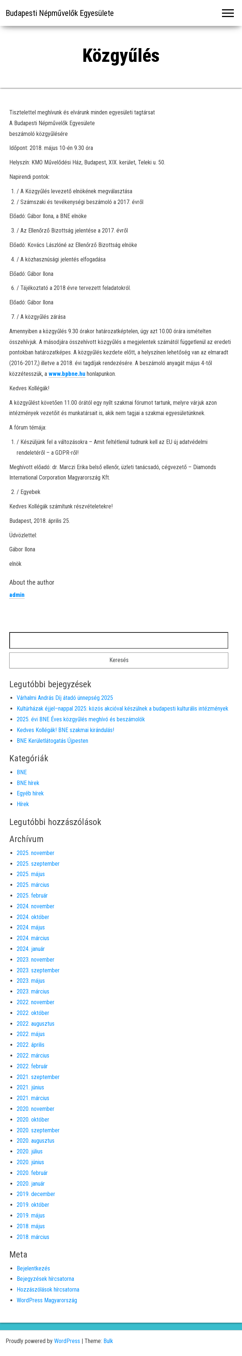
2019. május (31, 1215)
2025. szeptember (38, 863)
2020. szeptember (38, 1130)
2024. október (33, 917)
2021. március (33, 1098)
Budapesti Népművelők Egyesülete (60, 13)
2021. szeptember (38, 1077)
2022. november (35, 1002)
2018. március (33, 1236)
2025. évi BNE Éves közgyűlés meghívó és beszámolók (81, 719)
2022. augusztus (35, 1023)
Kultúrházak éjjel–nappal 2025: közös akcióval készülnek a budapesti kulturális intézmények (122, 708)
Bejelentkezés (33, 1268)
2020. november (35, 1108)
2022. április (30, 1044)
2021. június (30, 1087)
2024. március (33, 938)
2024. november (35, 906)
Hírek (23, 804)
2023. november (35, 959)
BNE (22, 772)
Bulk (108, 1341)
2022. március (33, 1055)
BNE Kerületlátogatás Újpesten (52, 740)
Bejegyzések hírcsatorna (45, 1278)
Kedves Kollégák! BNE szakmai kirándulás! (65, 730)
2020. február (32, 1172)
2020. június (30, 1162)
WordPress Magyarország (47, 1300)
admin (16, 594)
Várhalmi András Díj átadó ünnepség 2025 (65, 697)
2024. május (31, 927)
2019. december (36, 1194)
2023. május (31, 980)
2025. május (31, 874)
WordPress (67, 1341)
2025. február (32, 895)
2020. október (33, 1119)
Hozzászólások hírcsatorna (48, 1289)
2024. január (31, 948)
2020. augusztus (35, 1140)
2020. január (31, 1183)
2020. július (30, 1151)
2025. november (35, 852)
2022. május (31, 1034)
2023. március (33, 991)
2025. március (33, 884)
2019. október (33, 1204)
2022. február (32, 1066)
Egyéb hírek (30, 793)
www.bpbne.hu (67, 373)
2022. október (33, 1012)
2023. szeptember (38, 970)
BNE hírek (28, 782)
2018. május (31, 1226)
